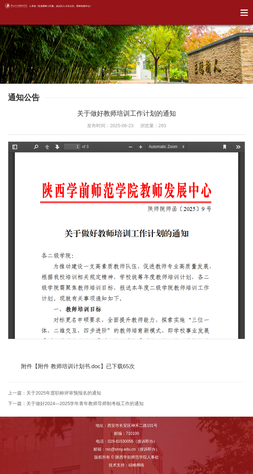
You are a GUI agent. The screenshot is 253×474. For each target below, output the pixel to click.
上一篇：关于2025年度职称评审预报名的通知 (54, 393)
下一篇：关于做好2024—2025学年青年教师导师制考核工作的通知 (76, 403)
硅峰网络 (136, 465)
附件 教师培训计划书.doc (69, 366)
